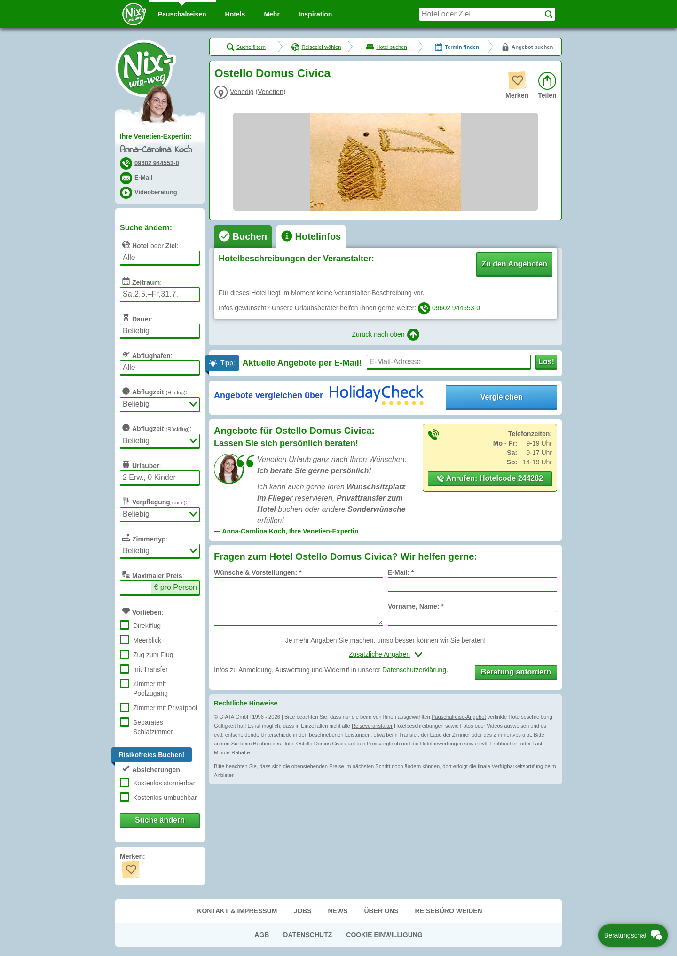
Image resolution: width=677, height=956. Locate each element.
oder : (149, 244)
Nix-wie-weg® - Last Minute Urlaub (145, 68)
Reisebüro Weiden (448, 911)
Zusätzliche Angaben (379, 654)
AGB (261, 935)
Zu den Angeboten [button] (514, 264)
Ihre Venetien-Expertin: (155, 136)
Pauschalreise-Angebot (459, 717)
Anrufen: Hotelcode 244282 (490, 478)
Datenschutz (307, 935)
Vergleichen (501, 397)
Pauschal (182, 14)
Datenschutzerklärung (414, 670)
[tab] (243, 236)
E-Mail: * (401, 572)
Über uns (381, 911)
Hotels (235, 14)
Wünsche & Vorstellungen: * (257, 572)
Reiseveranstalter (372, 726)
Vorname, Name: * (416, 606)
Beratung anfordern (516, 672)
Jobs (302, 911)
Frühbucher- (504, 743)
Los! (546, 362)
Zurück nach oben (385, 335)
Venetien (270, 91)
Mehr (271, 14)
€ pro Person (175, 587)
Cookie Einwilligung (384, 935)
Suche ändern (160, 820)
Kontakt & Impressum (237, 911)
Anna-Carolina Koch (156, 150)
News (337, 911)
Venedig (242, 91)
